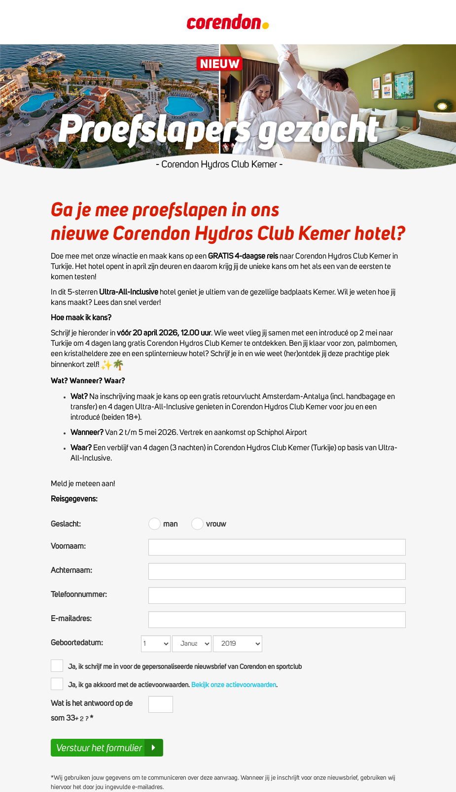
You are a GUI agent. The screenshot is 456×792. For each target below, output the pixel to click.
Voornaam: (68, 546)
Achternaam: (71, 570)
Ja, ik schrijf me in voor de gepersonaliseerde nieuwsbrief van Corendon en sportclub (176, 666)
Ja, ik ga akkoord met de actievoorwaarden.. (164, 684)
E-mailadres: (71, 619)
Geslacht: (66, 524)
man (163, 523)
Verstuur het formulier (109, 747)
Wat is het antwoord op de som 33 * (92, 710)
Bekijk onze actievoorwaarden (233, 685)
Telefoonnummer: (79, 594)
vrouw (208, 523)
